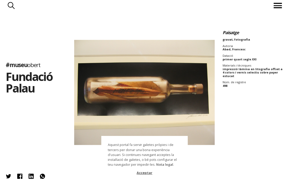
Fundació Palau (29, 82)
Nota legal (164, 164)
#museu (23, 65)
